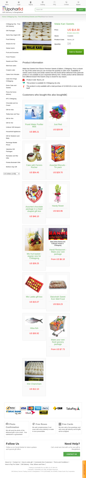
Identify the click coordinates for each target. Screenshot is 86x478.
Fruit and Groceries (12, 52)
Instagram (33, 454)
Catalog (42, 4)
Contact (66, 4)
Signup (31, 4)
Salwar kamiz (10, 48)
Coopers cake (10, 70)
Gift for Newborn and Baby (12, 137)
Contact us (72, 454)
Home (4, 17)
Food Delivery (10, 39)
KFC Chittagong (11, 98)
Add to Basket (75, 52)
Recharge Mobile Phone (11, 144)
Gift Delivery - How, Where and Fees (33, 464)
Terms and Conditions (61, 462)
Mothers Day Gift (11, 167)
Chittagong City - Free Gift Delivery (18, 17)
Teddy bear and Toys (12, 114)
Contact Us (16, 462)
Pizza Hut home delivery (11, 93)
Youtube (27, 454)
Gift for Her (9, 123)
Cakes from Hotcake (12, 74)
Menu (7, 4)
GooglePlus (21, 454)
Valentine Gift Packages (10, 150)
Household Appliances (13, 131)
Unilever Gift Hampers (13, 127)
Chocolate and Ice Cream (12, 104)
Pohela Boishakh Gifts (13, 162)
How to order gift (27, 462)
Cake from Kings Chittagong (11, 80)
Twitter (15, 454)
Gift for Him (9, 118)
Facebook (9, 454)
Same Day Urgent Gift (13, 35)
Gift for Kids (10, 109)
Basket (78, 4)
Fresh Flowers (10, 57)
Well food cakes (11, 65)
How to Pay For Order (12, 464)
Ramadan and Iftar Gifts (12, 157)
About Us (8, 462)
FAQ (54, 4)
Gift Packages (10, 30)
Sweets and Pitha (35, 17)
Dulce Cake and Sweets (11, 86)
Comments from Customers (43, 462)
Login (18, 4)
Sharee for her (10, 44)
